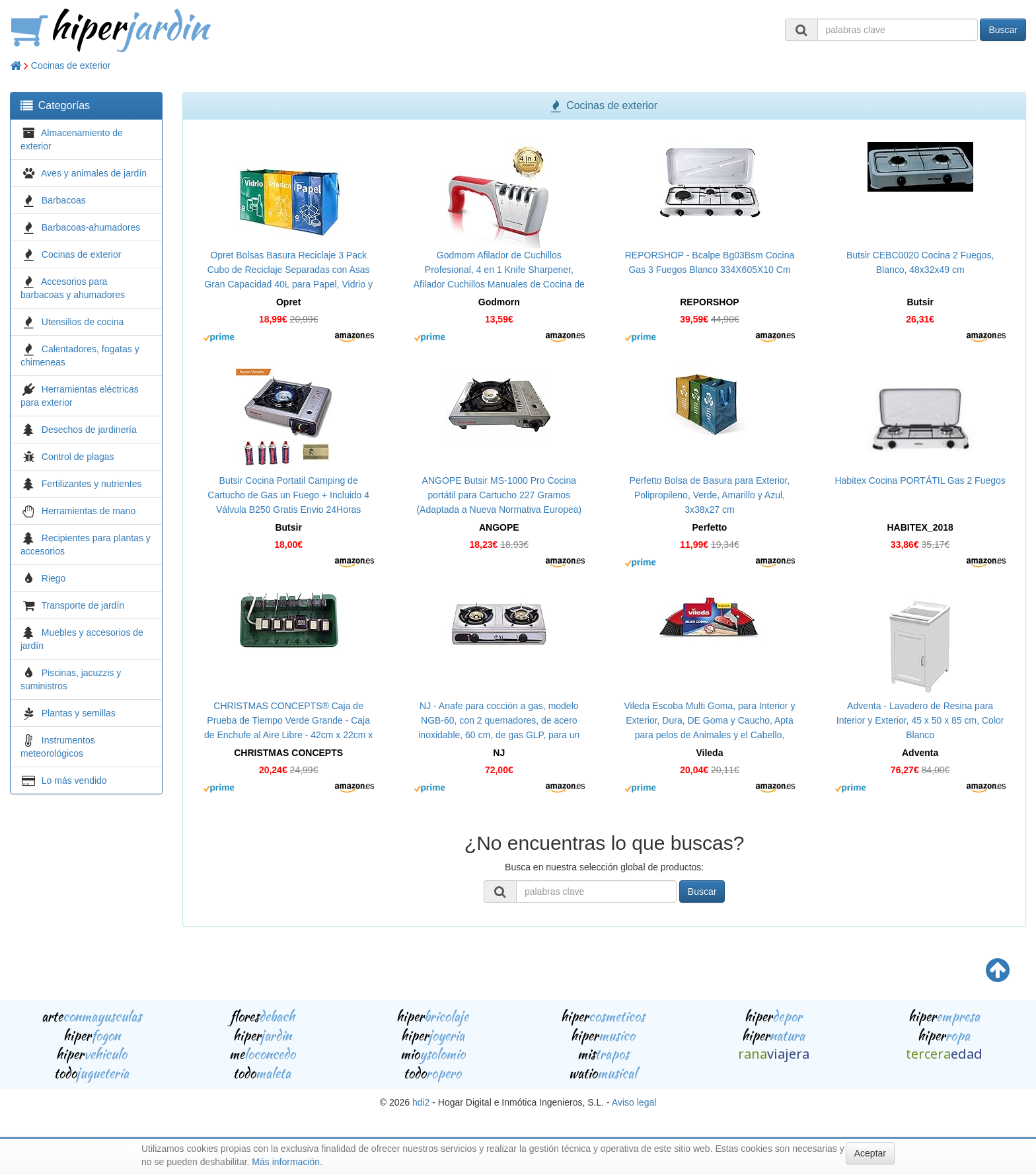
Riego (54, 578)
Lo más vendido (74, 780)
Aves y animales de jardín (94, 173)
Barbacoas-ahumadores (91, 227)
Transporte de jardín (83, 605)
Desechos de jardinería (89, 429)
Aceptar (870, 1153)
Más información (286, 1161)
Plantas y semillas (79, 713)
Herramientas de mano (88, 511)
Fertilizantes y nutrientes (92, 483)
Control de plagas (78, 456)
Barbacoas (64, 200)
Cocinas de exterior (71, 65)
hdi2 (420, 1102)
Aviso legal (634, 1102)
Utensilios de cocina (83, 322)
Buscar (1003, 29)
